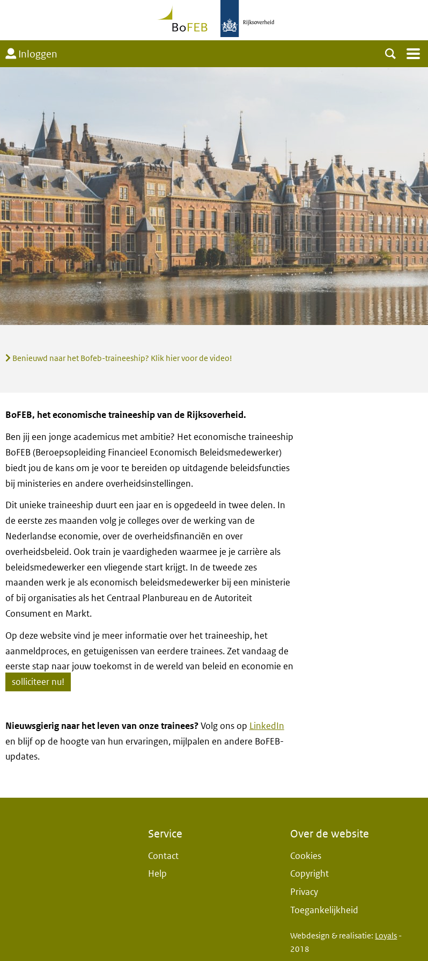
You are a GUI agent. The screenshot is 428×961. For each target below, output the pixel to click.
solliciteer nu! (38, 682)
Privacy (304, 892)
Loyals (386, 936)
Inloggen (31, 54)
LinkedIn (266, 726)
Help (157, 873)
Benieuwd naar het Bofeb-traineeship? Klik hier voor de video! (118, 358)
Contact (163, 856)
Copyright (309, 873)
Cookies (305, 856)
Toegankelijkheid (324, 910)
